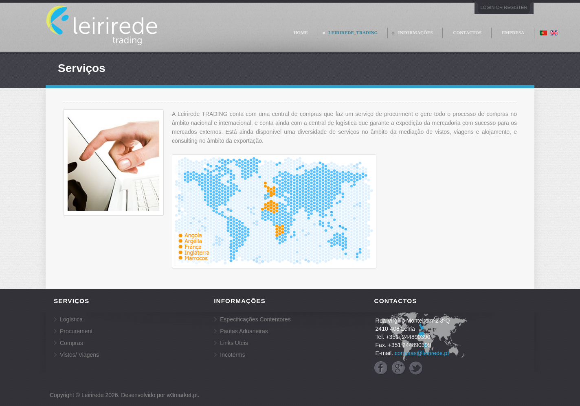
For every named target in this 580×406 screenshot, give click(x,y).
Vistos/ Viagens (79, 354)
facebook (381, 368)
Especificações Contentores (255, 319)
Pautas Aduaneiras (244, 331)
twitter (416, 368)
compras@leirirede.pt (422, 353)
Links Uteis (234, 343)
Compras (71, 343)
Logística (71, 319)
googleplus (398, 368)
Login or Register (504, 7)
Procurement (76, 331)
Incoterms (232, 354)
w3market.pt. (183, 395)
